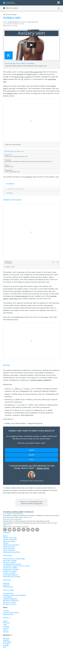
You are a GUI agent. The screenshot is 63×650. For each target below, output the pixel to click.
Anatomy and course (16, 188)
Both (31, 459)
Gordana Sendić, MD (14, 22)
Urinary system (9, 573)
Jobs (5, 624)
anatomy (29, 177)
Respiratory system (11, 569)
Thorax (6, 543)
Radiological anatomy (11, 552)
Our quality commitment (13, 513)
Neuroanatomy (9, 548)
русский (5, 645)
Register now (24, 501)
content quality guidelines (40, 380)
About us (6, 617)
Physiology (7, 555)
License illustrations (11, 612)
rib (22, 79)
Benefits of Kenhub (10, 600)
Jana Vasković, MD (32, 22)
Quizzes (32, 455)
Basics (5, 536)
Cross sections (9, 550)
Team (5, 621)
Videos (31, 450)
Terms (5, 630)
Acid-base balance (10, 575)
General (6, 583)
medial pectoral (21, 296)
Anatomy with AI (9, 604)
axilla (5, 79)
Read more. (43, 468)
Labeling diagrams (10, 599)
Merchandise (8, 614)
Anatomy (6, 532)
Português (7, 642)
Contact (6, 626)
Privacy (6, 632)
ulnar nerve (13, 298)
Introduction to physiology (14, 558)
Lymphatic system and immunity (16, 566)
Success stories (9, 602)
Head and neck (9, 546)
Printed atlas (8, 593)
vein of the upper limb (33, 72)
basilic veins (32, 74)
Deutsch (6, 638)
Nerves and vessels (9, 14)
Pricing (6, 611)
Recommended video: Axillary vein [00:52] (19, 63)
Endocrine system (10, 567)
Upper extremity (10, 538)
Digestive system (10, 571)
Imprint (6, 628)
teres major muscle (22, 77)
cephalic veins (12, 93)
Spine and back (9, 541)
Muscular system (10, 560)
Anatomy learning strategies (14, 595)
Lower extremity (10, 539)
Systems (6, 585)
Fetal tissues (8, 587)
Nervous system (9, 562)
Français (6, 644)
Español (6, 640)
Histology (7, 580)
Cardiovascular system (12, 564)
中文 (4, 647)
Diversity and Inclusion (12, 519)
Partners (6, 623)
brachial (20, 74)
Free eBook (7, 597)
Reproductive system (11, 576)
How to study (8, 590)
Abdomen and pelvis (11, 545)
